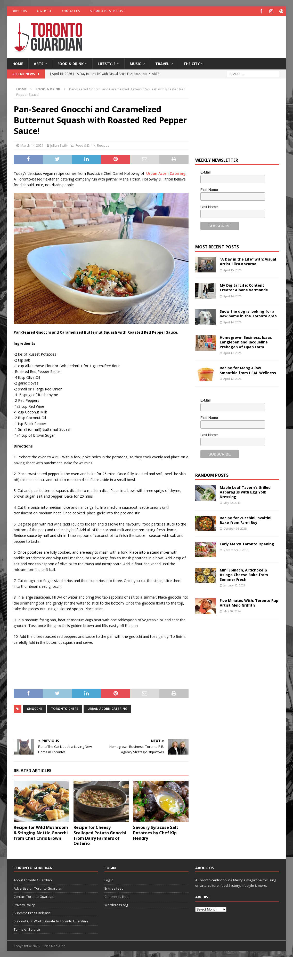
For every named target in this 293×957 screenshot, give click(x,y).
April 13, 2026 (232, 352)
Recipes (103, 145)
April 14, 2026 (232, 295)
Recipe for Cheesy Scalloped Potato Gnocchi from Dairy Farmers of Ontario (100, 834)
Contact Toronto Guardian (34, 895)
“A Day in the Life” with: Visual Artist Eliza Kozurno (248, 261)
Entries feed (114, 887)
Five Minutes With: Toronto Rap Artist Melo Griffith (249, 602)
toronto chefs (64, 708)
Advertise (44, 11)
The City (191, 63)
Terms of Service (27, 929)
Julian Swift (58, 145)
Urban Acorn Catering (165, 172)
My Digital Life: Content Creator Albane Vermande (244, 287)
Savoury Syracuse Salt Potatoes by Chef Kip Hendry (155, 832)
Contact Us (71, 11)
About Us (19, 11)
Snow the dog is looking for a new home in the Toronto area (248, 313)
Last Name (209, 206)
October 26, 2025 (235, 528)
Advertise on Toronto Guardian (38, 887)
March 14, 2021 (31, 145)
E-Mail (205, 172)
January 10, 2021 (234, 585)
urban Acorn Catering (107, 708)
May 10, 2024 (232, 611)
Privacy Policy (24, 904)
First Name (209, 189)
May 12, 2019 (232, 502)
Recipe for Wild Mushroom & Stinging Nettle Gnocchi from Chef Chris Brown (41, 832)
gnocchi (34, 708)
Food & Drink (71, 63)
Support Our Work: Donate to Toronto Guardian (51, 920)
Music (135, 63)
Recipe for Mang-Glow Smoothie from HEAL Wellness (248, 369)
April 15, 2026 (232, 269)
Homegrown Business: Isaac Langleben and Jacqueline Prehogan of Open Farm (246, 341)
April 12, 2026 (232, 378)
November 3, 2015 (235, 549)
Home (17, 63)
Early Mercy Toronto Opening (247, 543)
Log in (108, 879)
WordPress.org (116, 904)
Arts (38, 63)
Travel (162, 63)
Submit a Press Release (107, 11)
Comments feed (116, 895)
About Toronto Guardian (33, 879)
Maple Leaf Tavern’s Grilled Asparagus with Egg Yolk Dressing (245, 491)
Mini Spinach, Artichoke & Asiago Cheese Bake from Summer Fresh (244, 574)
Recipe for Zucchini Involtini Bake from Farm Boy (245, 519)
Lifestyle (107, 63)
